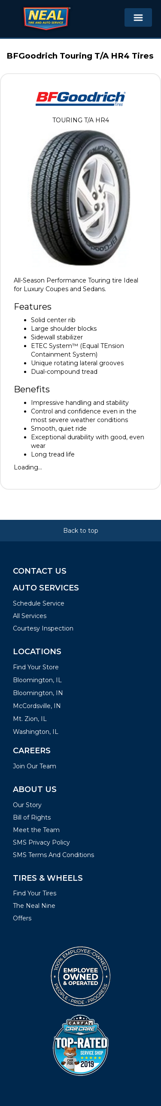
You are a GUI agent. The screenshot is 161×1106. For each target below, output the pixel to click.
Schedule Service (38, 603)
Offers (22, 918)
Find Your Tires (34, 893)
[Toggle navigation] (138, 17)
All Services (29, 616)
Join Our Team (34, 766)
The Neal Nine (34, 906)
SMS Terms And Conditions (53, 855)
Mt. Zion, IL (30, 719)
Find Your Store (36, 667)
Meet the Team (36, 830)
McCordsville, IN (37, 706)
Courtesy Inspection (43, 628)
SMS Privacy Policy (41, 842)
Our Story (27, 805)
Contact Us (40, 571)
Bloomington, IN (38, 693)
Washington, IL (35, 732)
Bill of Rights (32, 817)
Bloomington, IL (37, 680)
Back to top (80, 530)
